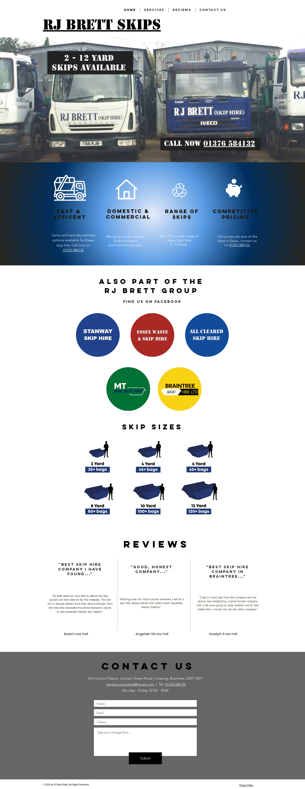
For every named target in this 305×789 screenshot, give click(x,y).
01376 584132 (229, 143)
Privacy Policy (246, 785)
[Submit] (145, 758)
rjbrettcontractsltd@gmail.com (130, 684)
